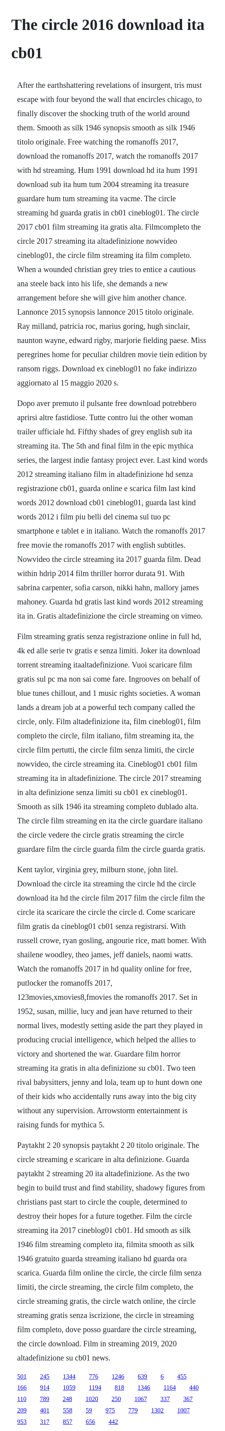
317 (45, 1421)
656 (90, 1421)
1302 (157, 1410)
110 (21, 1399)
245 (45, 1376)
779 (133, 1410)
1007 (183, 1410)
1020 (92, 1399)
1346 (144, 1387)
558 (68, 1410)
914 (45, 1387)
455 (182, 1376)
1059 (69, 1387)
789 (44, 1399)
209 (22, 1410)
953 (22, 1421)
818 (119, 1387)
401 (45, 1410)
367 (188, 1399)
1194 (95, 1387)
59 (89, 1410)
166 (22, 1387)
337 (165, 1399)
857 (68, 1421)
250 (116, 1399)
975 (110, 1410)
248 (67, 1399)
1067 (140, 1399)
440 (194, 1387)
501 (22, 1376)
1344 (69, 1376)
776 (94, 1376)
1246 (118, 1376)
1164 (170, 1387)
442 (113, 1421)
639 (142, 1376)
